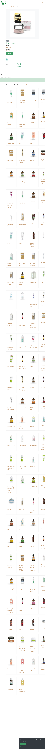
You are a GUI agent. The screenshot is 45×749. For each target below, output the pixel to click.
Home (8, 6)
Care (7, 40)
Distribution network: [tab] (6, 77)
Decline (29, 744)
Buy (9, 53)
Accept (23, 744)
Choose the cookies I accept (25, 746)
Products (13, 6)
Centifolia (26, 85)
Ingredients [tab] (3, 74)
